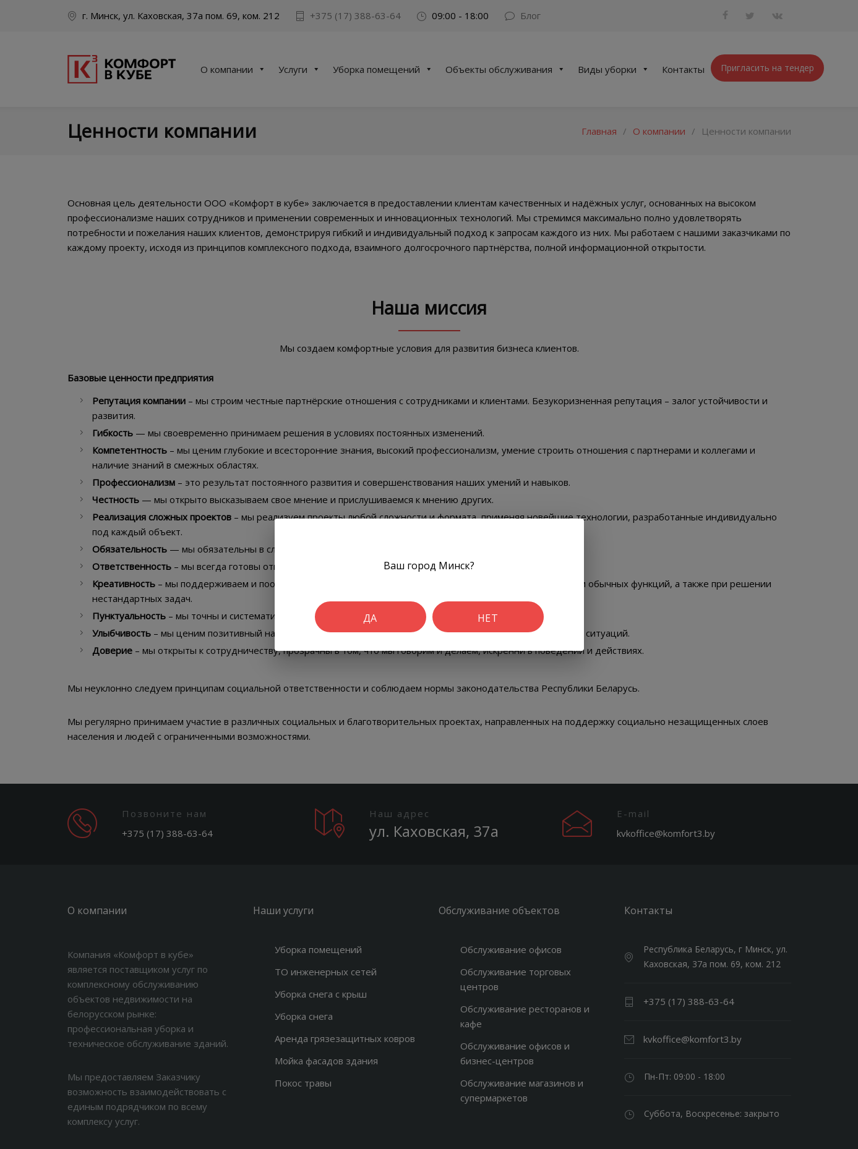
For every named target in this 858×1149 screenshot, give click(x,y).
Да (370, 618)
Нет (488, 618)
